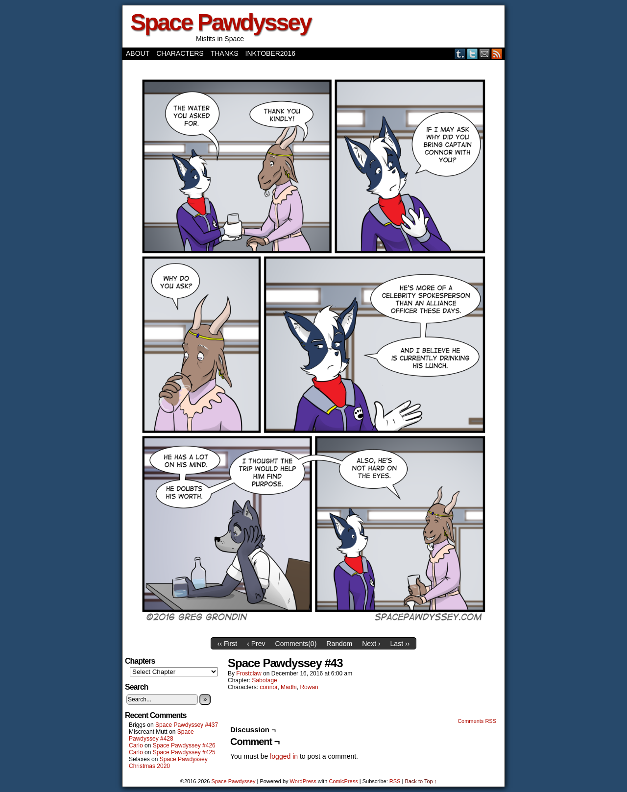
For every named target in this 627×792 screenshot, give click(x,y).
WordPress (303, 781)
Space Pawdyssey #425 (184, 752)
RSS (497, 54)
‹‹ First (227, 644)
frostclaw (248, 673)
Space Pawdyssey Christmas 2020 (168, 762)
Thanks (225, 53)
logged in (284, 756)
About (137, 53)
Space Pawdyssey (220, 22)
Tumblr (460, 54)
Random (339, 644)
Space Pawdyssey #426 (184, 745)
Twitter (472, 54)
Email (485, 54)
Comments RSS (477, 721)
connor (268, 687)
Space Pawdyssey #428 (161, 735)
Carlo (136, 745)
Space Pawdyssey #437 (186, 724)
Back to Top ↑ (421, 781)
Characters (179, 53)
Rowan (309, 687)
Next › (371, 644)
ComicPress (343, 781)
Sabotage (264, 680)
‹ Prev (256, 644)
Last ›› (400, 644)
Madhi (289, 687)
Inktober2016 (270, 53)
